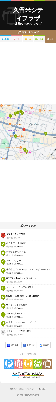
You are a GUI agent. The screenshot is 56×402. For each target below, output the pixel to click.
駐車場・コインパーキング (9, 364)
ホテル (47, 364)
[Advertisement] (28, 73)
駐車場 (5, 39)
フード (17, 39)
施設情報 (12, 345)
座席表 (44, 345)
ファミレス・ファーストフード (18, 364)
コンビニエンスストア (37, 364)
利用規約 (13, 389)
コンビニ (39, 39)
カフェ (28, 39)
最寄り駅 (28, 345)
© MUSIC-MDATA (28, 395)
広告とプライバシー (28, 389)
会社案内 (42, 389)
